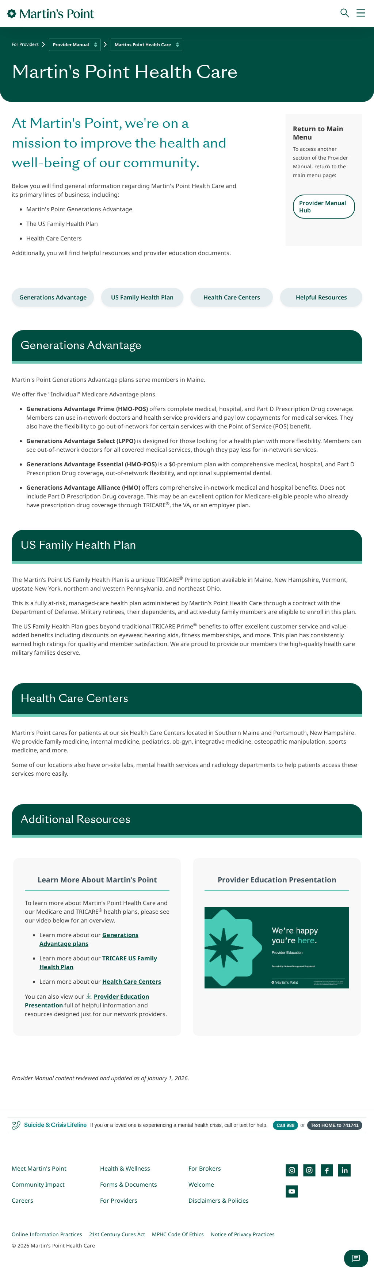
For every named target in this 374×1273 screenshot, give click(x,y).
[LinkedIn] (344, 1170)
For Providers (25, 44)
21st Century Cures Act (117, 1234)
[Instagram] (309, 1170)
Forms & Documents (128, 1184)
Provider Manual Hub (322, 206)
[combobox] (74, 45)
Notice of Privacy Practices (243, 1234)
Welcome (201, 1184)
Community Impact (38, 1184)
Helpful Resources (321, 297)
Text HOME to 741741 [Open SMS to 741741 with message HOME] (335, 1125)
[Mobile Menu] (360, 13)
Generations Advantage (53, 297)
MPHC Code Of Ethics (178, 1234)
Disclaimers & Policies (218, 1200)
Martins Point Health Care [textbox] (143, 45)
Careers (22, 1200)
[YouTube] (292, 1191)
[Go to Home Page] (50, 13)
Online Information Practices (47, 1234)
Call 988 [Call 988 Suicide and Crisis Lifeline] (285, 1125)
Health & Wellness (125, 1168)
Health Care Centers (231, 297)
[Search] (344, 13)
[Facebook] (327, 1170)
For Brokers (204, 1168)
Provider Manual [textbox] (71, 45)
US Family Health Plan (142, 297)
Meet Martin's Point (39, 1168)
